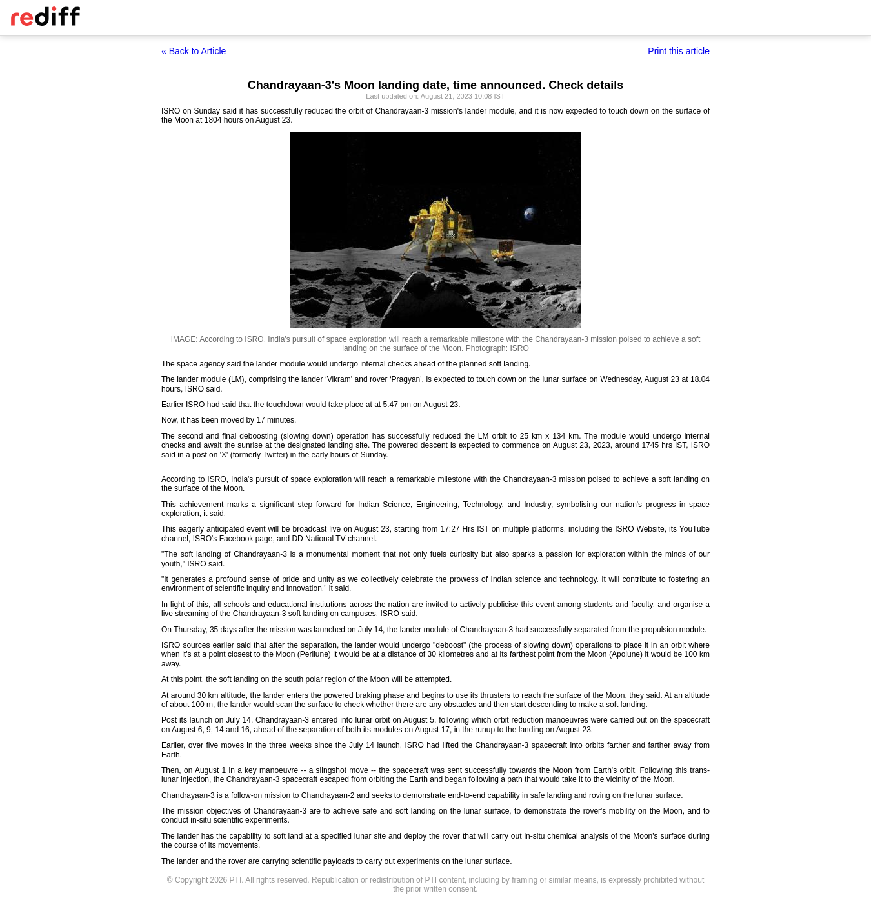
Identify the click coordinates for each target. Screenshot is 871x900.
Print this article (679, 51)
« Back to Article (193, 51)
